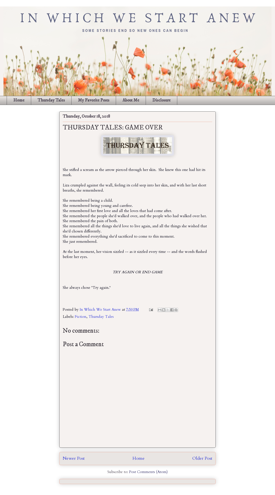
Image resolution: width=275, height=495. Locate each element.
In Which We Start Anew (101, 309)
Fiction (80, 316)
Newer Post (74, 458)
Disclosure (161, 100)
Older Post (202, 458)
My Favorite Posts (93, 100)
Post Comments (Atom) (148, 471)
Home (18, 100)
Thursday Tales (51, 100)
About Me (130, 100)
